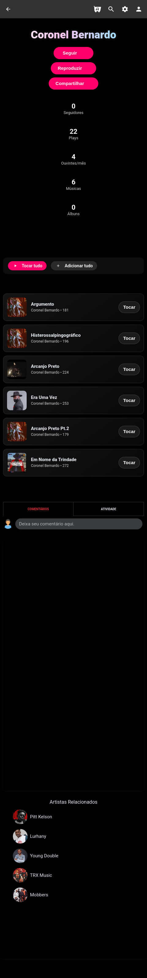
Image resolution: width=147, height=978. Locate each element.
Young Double (44, 856)
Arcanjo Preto (45, 366)
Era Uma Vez (44, 397)
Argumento (42, 304)
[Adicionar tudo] (74, 265)
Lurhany (38, 836)
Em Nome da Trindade (54, 459)
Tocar (129, 307)
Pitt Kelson (41, 817)
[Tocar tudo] (27, 265)
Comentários (38, 509)
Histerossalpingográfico (56, 335)
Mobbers (39, 895)
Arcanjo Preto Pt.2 (50, 428)
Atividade (108, 509)
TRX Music (41, 875)
